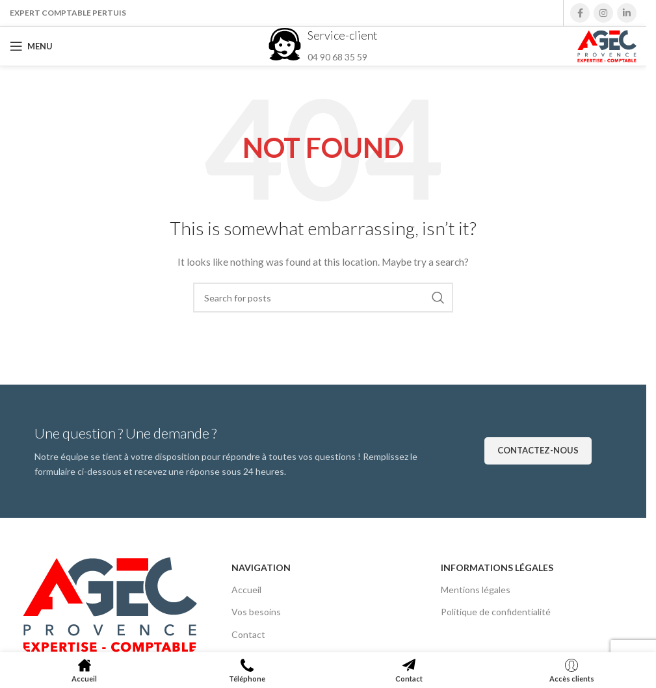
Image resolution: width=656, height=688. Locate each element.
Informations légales (497, 567)
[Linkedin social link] (626, 13)
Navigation (261, 567)
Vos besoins (256, 611)
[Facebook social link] (580, 13)
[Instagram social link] (603, 13)
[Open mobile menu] (31, 46)
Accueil (246, 589)
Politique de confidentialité (496, 611)
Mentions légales (475, 589)
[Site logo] (606, 45)
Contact (248, 634)
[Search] (323, 297)
